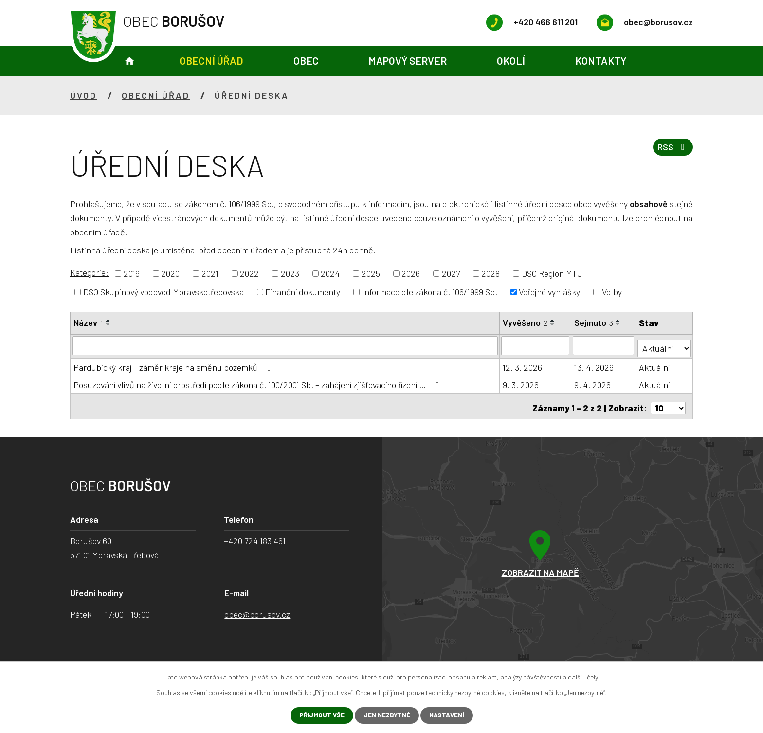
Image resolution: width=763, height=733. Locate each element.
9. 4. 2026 (593, 382)
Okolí (511, 60)
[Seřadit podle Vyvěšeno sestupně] (553, 324)
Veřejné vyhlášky (549, 291)
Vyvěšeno (525, 322)
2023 (290, 273)
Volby (612, 291)
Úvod (129, 61)
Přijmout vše (318, 715)
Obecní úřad (211, 60)
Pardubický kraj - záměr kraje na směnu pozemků (174, 364)
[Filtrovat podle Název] (285, 345)
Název (88, 322)
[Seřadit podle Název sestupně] (108, 324)
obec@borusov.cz (257, 609)
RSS (671, 150)
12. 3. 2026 (523, 364)
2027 (451, 273)
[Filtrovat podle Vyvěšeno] (536, 345)
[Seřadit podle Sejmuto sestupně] (619, 324)
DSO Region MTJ (552, 273)
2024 (330, 273)
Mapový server (407, 60)
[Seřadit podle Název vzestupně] (108, 320)
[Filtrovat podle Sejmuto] (604, 345)
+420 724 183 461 (255, 535)
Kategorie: (89, 272)
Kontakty (600, 60)
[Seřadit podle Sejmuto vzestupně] (619, 320)
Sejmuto (594, 322)
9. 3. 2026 (521, 382)
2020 (170, 273)
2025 (371, 273)
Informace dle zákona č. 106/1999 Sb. (429, 291)
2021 (209, 273)
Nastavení (450, 715)
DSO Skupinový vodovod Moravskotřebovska (163, 291)
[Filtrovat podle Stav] (664, 344)
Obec (306, 60)
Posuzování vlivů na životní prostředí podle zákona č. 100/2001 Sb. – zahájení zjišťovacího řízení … (258, 382)
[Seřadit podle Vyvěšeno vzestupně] (553, 320)
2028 (490, 273)
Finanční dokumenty (302, 291)
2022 (249, 273)
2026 (410, 273)
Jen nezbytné (386, 715)
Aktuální (655, 364)
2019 (132, 273)
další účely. (584, 676)
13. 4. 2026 (594, 364)
